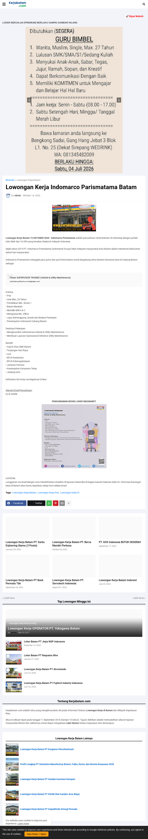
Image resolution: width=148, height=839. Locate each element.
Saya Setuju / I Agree (36, 834)
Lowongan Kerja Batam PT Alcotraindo (45, 669)
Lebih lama (138, 598)
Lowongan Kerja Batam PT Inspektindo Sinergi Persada (48, 809)
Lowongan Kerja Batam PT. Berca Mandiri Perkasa (71, 544)
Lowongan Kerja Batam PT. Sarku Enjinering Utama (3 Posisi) (25, 544)
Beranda (10, 180)
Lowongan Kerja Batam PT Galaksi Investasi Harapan (47, 779)
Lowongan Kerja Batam (28, 180)
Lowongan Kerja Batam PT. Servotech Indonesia (68, 582)
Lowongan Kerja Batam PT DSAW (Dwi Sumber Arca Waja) (50, 794)
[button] (4, 4)
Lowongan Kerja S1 (70, 492)
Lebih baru (9, 598)
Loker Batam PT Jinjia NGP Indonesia (44, 641)
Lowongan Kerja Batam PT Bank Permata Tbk (24, 582)
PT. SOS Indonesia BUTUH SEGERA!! (120, 542)
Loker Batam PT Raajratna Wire (41, 655)
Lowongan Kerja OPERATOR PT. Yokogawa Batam (44, 628)
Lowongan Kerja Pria (48, 492)
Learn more (23, 823)
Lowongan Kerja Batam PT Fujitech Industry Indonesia (53, 683)
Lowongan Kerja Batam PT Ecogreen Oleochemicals (47, 749)
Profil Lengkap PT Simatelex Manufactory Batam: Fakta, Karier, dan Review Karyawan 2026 (67, 764)
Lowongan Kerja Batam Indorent (118, 580)
